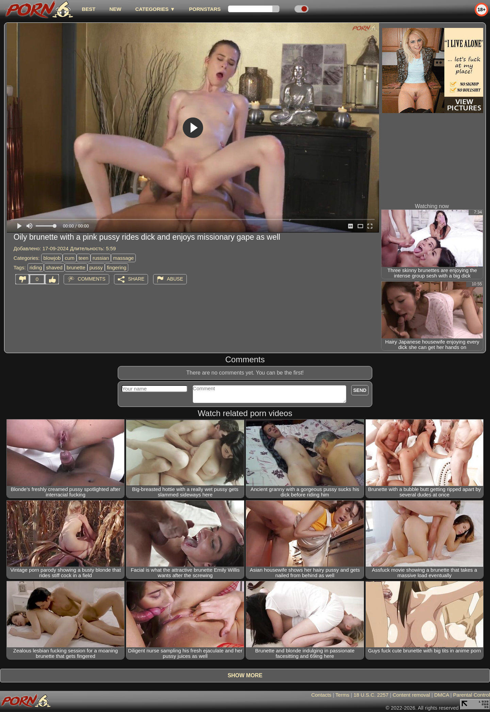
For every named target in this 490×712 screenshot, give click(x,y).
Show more (245, 675)
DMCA (441, 695)
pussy (96, 267)
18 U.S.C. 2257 (371, 695)
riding (36, 267)
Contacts (321, 695)
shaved (54, 267)
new (115, 9)
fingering (117, 267)
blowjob (52, 258)
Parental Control (471, 695)
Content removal (411, 695)
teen (83, 258)
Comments (91, 279)
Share (136, 279)
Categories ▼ (155, 9)
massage (123, 258)
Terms (342, 695)
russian (101, 258)
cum (69, 258)
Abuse (175, 279)
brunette (76, 267)
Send (359, 390)
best (88, 9)
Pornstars (205, 9)
